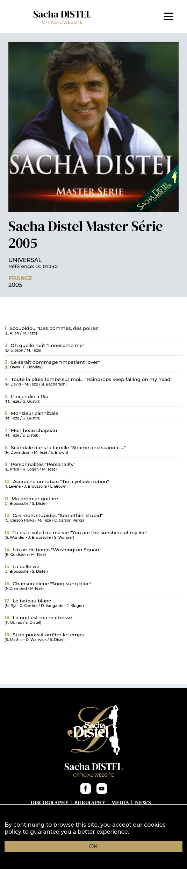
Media (120, 802)
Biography (90, 802)
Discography (49, 802)
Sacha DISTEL (62, 16)
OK (93, 846)
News (143, 802)
